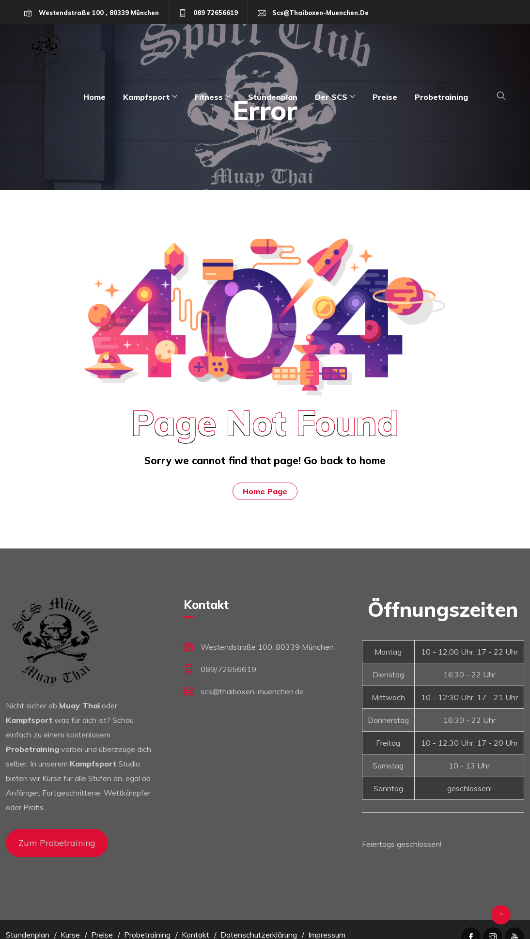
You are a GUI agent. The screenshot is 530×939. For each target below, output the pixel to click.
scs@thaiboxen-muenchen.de (320, 12)
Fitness (209, 97)
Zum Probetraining (56, 842)
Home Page (265, 491)
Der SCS (331, 97)
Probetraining (441, 97)
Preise (385, 97)
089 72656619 (215, 12)
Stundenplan (272, 97)
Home (94, 97)
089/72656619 (228, 669)
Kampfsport (146, 97)
